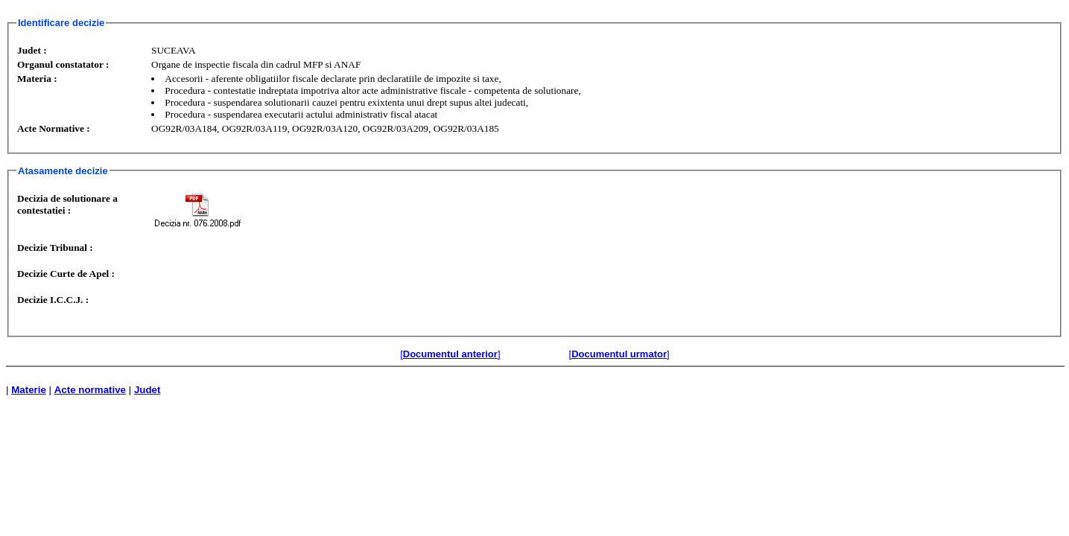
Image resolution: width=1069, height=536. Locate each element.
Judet (147, 389)
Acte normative (90, 389)
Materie (28, 389)
